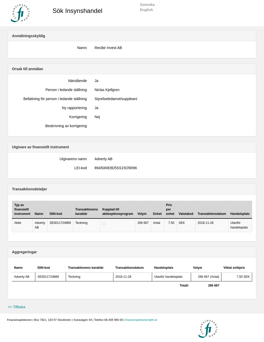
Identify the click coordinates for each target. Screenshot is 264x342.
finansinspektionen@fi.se (141, 319)
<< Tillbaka (16, 307)
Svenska (147, 5)
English (146, 10)
